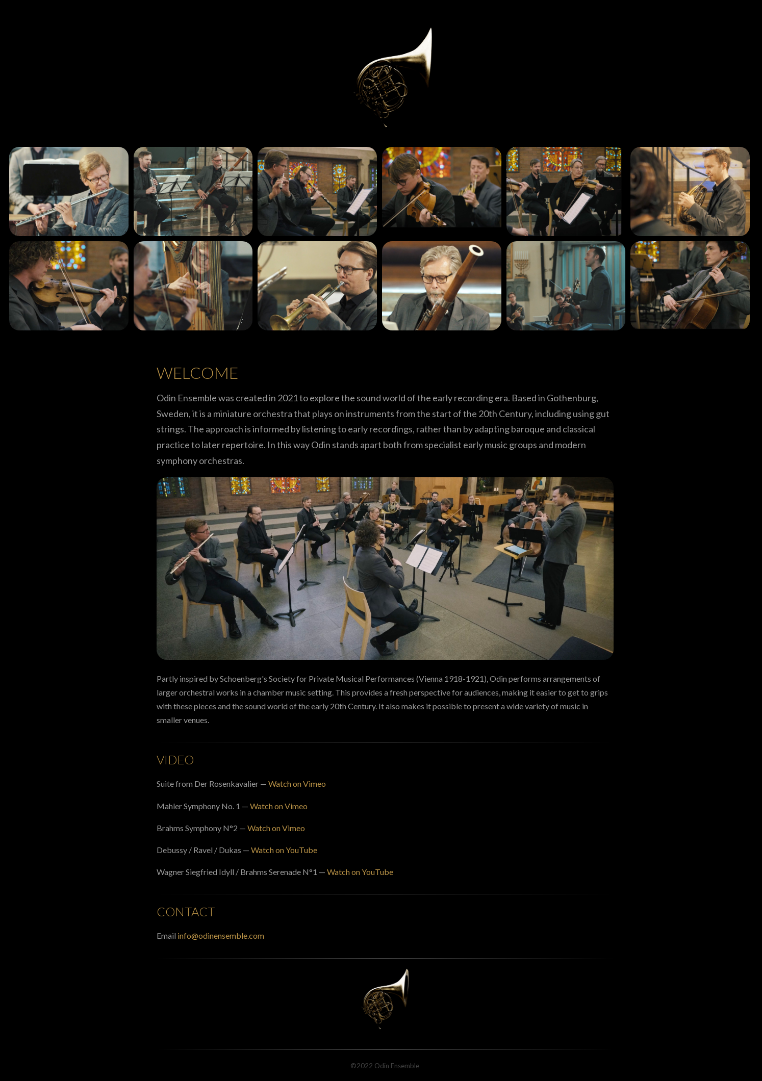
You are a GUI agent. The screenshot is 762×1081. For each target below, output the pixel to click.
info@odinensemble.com (220, 935)
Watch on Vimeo (297, 783)
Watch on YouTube (283, 850)
